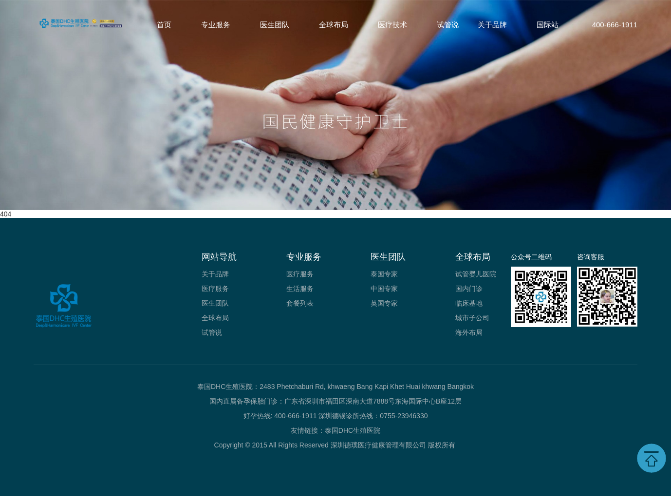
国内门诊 (469, 288)
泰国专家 (384, 274)
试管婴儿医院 (475, 274)
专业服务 (215, 24)
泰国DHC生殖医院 (352, 430)
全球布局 (333, 24)
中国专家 (384, 288)
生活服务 (300, 288)
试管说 (448, 24)
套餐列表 (300, 303)
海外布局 (469, 332)
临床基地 (469, 303)
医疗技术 (392, 24)
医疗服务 (215, 288)
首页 (164, 24)
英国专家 (384, 303)
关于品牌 (492, 24)
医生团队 (274, 24)
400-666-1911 (614, 24)
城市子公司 (472, 318)
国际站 (548, 24)
